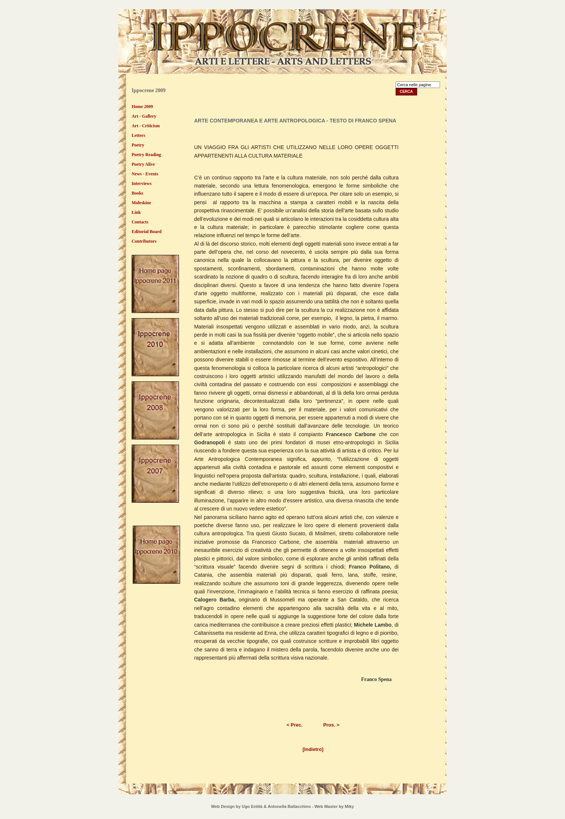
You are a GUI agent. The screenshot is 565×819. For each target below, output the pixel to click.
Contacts (140, 222)
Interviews (142, 183)
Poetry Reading (146, 154)
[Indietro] (312, 749)
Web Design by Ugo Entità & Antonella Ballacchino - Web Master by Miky (282, 806)
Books (137, 193)
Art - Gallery (144, 116)
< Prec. (294, 725)
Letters (138, 135)
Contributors (144, 241)
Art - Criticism (146, 125)
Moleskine (141, 202)
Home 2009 (142, 106)
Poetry (138, 145)
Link (136, 212)
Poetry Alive (143, 164)
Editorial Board (147, 231)
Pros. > (331, 725)
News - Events (145, 173)
